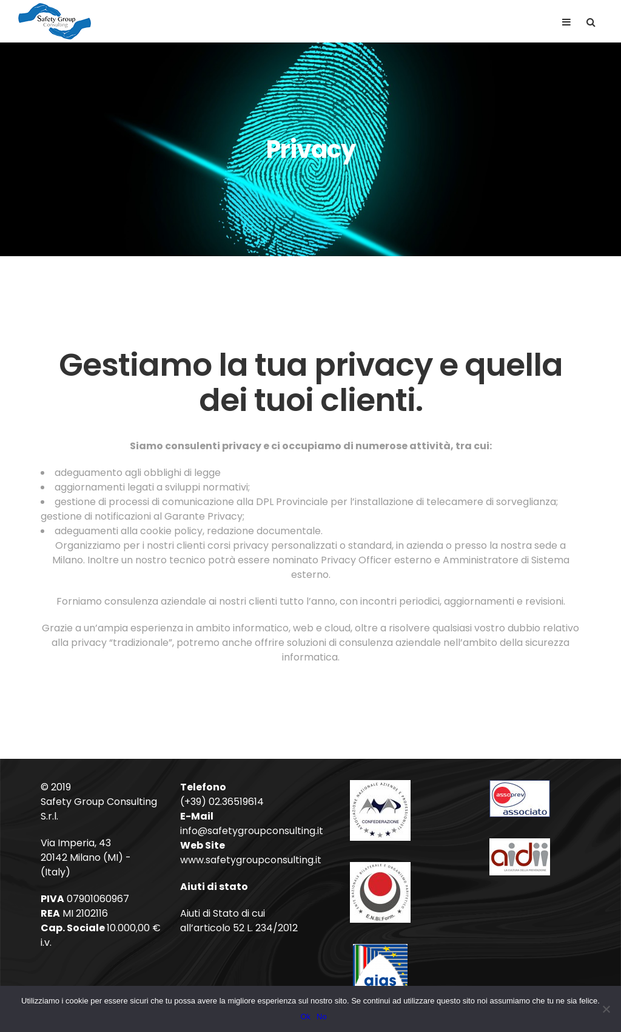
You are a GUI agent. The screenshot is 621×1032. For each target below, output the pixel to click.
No (322, 1016)
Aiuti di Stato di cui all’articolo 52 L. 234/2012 (239, 920)
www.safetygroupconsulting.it (250, 860)
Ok (305, 1016)
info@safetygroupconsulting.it (251, 831)
